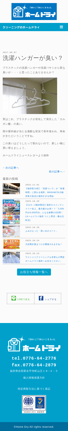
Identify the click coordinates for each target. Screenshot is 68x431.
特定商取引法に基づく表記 (34, 388)
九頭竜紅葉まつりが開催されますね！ (43, 244)
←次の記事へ (11, 167)
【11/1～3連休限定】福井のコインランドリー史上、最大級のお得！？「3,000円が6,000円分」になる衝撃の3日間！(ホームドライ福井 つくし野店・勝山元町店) (44, 212)
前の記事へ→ (57, 171)
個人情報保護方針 (34, 376)
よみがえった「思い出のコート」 (41, 230)
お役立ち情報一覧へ (34, 271)
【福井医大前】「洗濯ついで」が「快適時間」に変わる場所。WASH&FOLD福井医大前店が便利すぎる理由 (45, 192)
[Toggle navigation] (61, 26)
